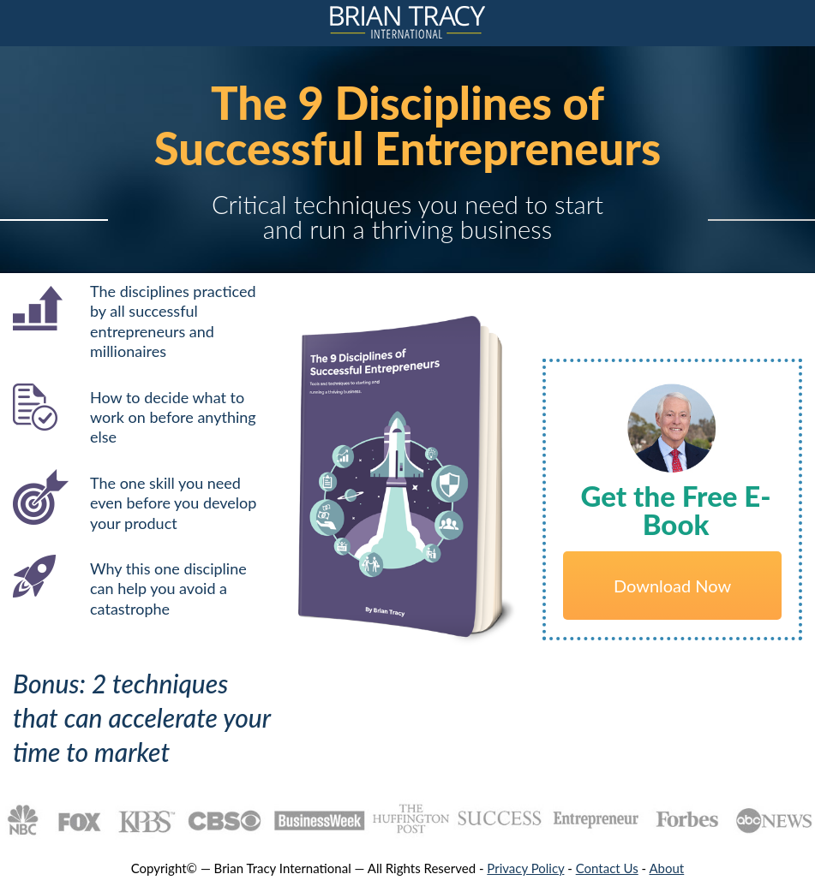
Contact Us (607, 868)
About (666, 868)
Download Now (672, 585)
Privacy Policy (525, 868)
